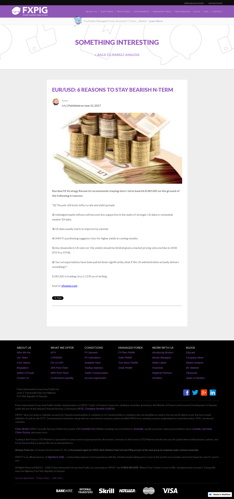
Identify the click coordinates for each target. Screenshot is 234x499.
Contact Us (23, 378)
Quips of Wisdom (195, 378)
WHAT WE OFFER (62, 347)
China (18, 432)
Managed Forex (162, 11)
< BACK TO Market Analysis (117, 54)
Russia (26, 432)
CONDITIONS (94, 347)
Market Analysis (194, 362)
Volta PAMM (125, 357)
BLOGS (190, 347)
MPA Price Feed (59, 372)
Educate (190, 352)
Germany (207, 429)
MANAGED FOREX (130, 347)
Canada (196, 429)
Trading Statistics (94, 367)
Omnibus (157, 378)
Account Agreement (95, 378)
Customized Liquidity (62, 378)
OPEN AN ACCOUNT (194, 3)
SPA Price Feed (59, 367)
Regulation (23, 367)
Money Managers (161, 357)
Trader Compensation (96, 372)
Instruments (141, 11)
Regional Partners (162, 372)
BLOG (197, 11)
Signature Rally (56, 457)
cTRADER (56, 357)
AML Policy (57, 478)
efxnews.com (69, 285)
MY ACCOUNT (216, 3)
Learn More (156, 21)
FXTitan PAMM (126, 352)
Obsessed (191, 372)
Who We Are (24, 352)
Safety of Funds (25, 372)
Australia (138, 429)
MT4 (53, 352)
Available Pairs (93, 362)
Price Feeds (123, 11)
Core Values (23, 362)
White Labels (159, 362)
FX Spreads (91, 352)
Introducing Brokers (163, 352)
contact (217, 11)
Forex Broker (22, 429)
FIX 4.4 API (57, 362)
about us (91, 11)
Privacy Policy (43, 478)
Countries (86, 429)
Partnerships (182, 11)
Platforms (107, 11)
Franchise (157, 367)
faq (206, 11)
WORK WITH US (163, 347)
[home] (29, 12)
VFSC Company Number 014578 (96, 408)
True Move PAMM (128, 362)
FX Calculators (93, 357)
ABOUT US (24, 347)
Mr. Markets (192, 367)
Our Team (22, 357)
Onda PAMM (125, 367)
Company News (194, 357)
